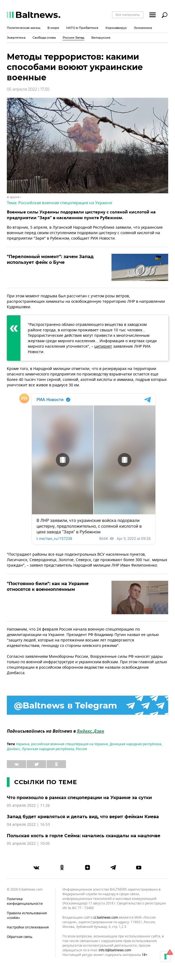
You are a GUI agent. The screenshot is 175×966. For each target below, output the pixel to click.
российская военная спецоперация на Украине (69, 744)
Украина (22, 744)
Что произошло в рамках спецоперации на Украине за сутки (79, 797)
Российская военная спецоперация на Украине (65, 203)
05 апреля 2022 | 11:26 (28, 805)
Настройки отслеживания (28, 927)
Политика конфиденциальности (25, 901)
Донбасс (13, 749)
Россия (81, 749)
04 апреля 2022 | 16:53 (28, 824)
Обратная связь (19, 936)
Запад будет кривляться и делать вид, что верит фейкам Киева (83, 816)
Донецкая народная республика (135, 744)
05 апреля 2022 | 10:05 (28, 843)
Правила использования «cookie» (27, 915)
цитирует (103, 346)
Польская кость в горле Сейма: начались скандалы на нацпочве (83, 835)
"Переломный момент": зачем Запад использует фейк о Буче (50, 259)
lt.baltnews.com (105, 917)
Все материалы (128, 15)
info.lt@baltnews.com (115, 950)
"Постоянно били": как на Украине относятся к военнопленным (48, 586)
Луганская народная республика (48, 749)
